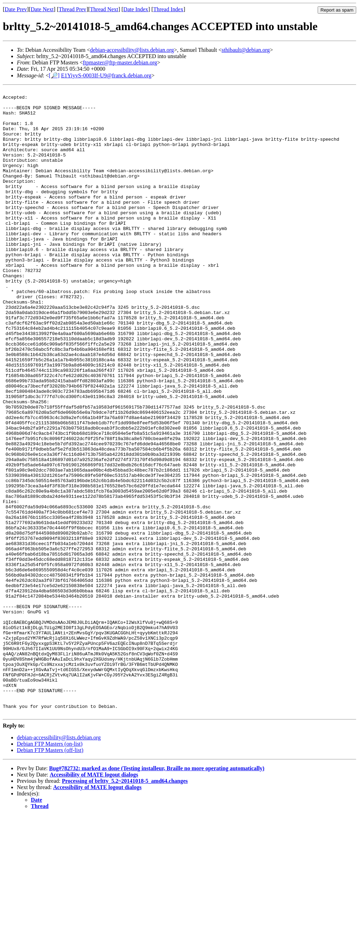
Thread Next (104, 9)
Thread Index (168, 9)
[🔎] (54, 75)
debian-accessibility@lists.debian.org (132, 50)
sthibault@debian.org (246, 50)
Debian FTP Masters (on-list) (49, 869)
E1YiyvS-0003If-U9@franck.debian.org (106, 75)
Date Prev (16, 9)
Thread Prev (72, 9)
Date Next (42, 9)
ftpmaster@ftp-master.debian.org (120, 62)
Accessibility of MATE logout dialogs (94, 900)
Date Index (135, 9)
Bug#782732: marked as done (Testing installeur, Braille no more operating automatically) (156, 893)
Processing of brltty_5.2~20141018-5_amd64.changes (125, 906)
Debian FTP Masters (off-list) (50, 875)
